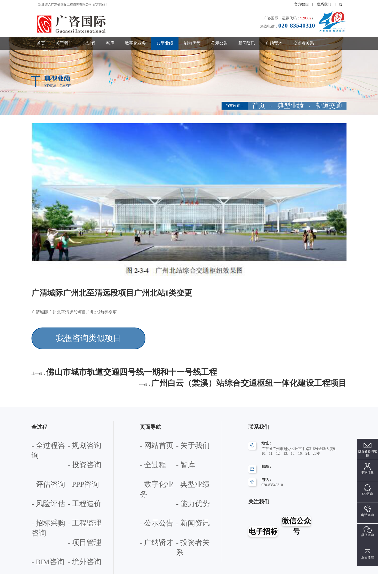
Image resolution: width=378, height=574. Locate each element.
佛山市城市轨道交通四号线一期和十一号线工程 (90, 361)
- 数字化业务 (150, 447)
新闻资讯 (246, 43)
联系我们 (324, 4)
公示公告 (219, 43)
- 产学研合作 (42, 533)
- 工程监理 (40, 475)
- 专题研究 (76, 519)
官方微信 (302, 4)
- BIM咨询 (40, 489)
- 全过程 (146, 433)
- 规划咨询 (76, 419)
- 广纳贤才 (184, 475)
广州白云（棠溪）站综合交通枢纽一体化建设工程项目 (296, 361)
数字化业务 (135, 43)
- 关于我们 (184, 419)
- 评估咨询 (76, 433)
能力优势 (192, 43)
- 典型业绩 (184, 447)
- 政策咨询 (40, 519)
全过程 (89, 43)
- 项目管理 (76, 475)
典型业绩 (164, 43)
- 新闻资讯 (148, 475)
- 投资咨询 (40, 433)
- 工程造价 (40, 461)
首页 (41, 43)
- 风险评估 (76, 447)
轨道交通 (335, 106)
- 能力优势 (148, 461)
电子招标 (262, 497)
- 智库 (181, 433)
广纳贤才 (274, 43)
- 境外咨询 (76, 489)
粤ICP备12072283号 (227, 567)
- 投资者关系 (150, 489)
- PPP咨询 (39, 447)
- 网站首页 (148, 419)
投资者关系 (303, 43)
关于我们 (64, 43)
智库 (110, 43)
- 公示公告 (184, 461)
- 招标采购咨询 (80, 461)
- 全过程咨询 (42, 419)
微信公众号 (296, 497)
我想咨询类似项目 (71, 334)
